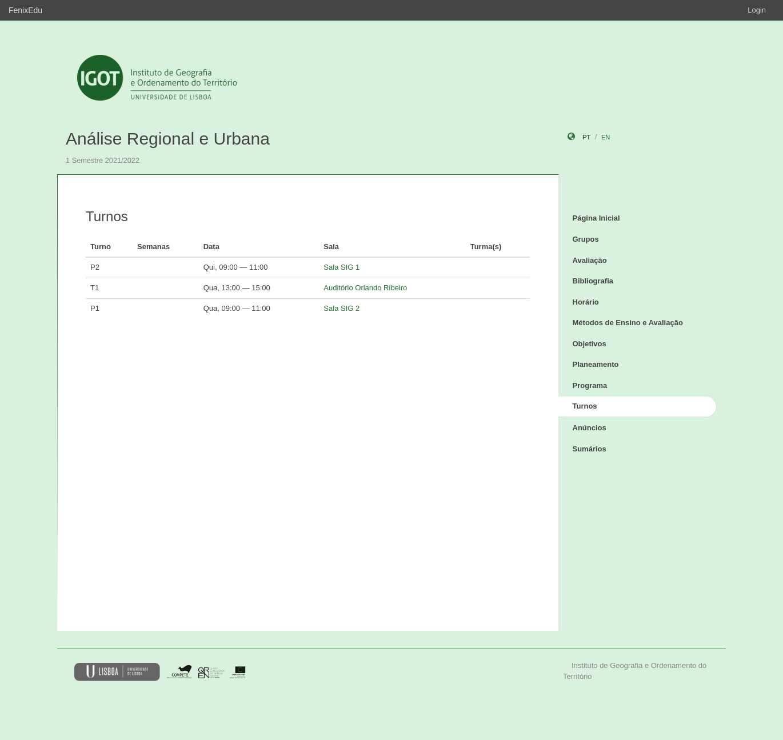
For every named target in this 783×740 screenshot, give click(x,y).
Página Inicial (596, 218)
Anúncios (589, 427)
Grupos (586, 239)
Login (757, 10)
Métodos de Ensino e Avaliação (628, 322)
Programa (590, 385)
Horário (586, 302)
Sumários (589, 449)
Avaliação (590, 260)
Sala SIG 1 (341, 267)
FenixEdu (25, 10)
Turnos (585, 406)
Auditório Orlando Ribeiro (365, 287)
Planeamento (596, 364)
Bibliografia (593, 281)
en (605, 137)
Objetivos (589, 343)
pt (586, 137)
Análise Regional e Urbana (168, 138)
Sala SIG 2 (341, 308)
